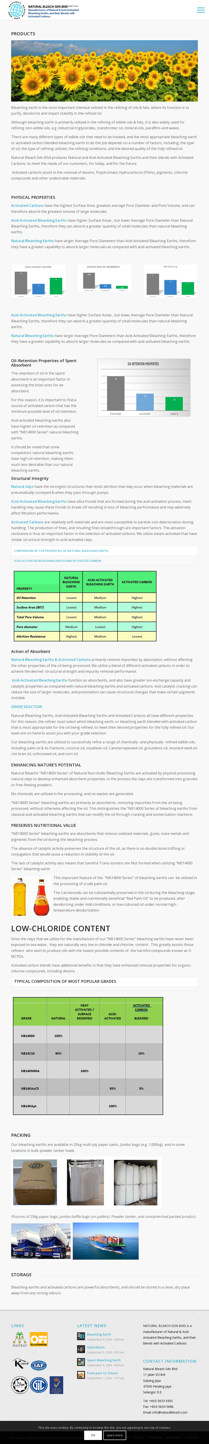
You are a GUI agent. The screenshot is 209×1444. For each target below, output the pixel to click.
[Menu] (199, 10)
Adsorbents (96, 1347)
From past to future (102, 1373)
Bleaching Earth (99, 1334)
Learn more (115, 1435)
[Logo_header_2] (49, 10)
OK (93, 1435)
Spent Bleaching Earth (104, 1360)
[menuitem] (199, 10)
